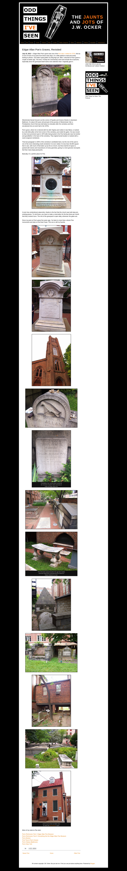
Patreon (86, 42)
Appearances (101, 42)
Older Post (77, 853)
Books (31, 42)
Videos (72, 42)
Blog (49, 42)
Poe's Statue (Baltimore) (30, 842)
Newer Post (26, 853)
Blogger (92, 863)
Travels (37, 42)
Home (22, 42)
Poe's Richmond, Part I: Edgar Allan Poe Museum (38, 834)
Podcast (44, 42)
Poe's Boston (26, 838)
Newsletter (93, 42)
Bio (27, 42)
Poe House (52, 825)
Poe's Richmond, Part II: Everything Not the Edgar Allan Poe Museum (44, 836)
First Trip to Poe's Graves (30, 840)
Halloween (79, 42)
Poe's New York (27, 844)
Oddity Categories (63, 42)
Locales (55, 42)
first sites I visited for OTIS (66, 53)
